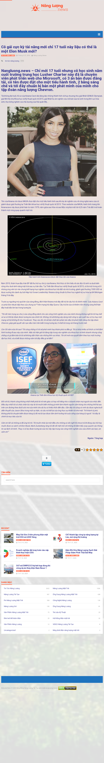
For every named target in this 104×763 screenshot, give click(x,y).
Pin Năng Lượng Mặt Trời (13, 600)
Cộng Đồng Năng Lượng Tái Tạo (27, 688)
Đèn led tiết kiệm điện (12, 618)
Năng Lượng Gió (10, 606)
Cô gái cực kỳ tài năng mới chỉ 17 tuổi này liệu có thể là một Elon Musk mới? (49, 49)
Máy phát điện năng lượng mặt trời (66, 630)
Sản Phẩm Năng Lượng (13, 624)
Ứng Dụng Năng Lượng (62, 606)
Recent (5, 528)
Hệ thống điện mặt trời (61, 618)
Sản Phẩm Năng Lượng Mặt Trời (16, 612)
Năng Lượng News (39, 55)
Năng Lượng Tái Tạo (72, 540)
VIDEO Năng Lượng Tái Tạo (63, 624)
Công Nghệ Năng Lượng (62, 600)
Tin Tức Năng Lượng (8, 55)
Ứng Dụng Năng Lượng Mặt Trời (65, 594)
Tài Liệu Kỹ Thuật (59, 612)
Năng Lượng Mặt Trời (23, 540)
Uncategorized (10, 630)
